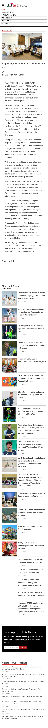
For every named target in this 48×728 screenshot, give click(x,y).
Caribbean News (7, 12)
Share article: (9, 261)
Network (4, 24)
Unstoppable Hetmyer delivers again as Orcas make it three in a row (32, 329)
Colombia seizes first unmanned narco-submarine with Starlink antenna (31, 512)
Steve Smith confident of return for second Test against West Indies (31, 395)
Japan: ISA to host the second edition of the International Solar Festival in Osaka (31, 378)
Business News (6, 18)
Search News (6, 21)
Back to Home (7, 30)
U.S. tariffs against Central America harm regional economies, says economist (30, 582)
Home (3, 9)
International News (9, 15)
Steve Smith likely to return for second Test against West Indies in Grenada (31, 345)
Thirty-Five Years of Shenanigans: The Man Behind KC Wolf (31, 546)
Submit (23, 647)
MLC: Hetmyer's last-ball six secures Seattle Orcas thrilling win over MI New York (30, 411)
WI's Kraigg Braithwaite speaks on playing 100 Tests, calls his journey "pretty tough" (31, 312)
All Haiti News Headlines (14, 663)
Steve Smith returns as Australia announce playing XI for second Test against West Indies (31, 295)
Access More (6, 288)
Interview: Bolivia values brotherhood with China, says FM (22, 696)
